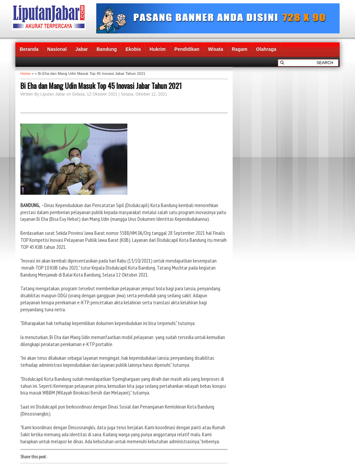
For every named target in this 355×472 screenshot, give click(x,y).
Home (25, 73)
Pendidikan (187, 49)
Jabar (81, 49)
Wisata (215, 49)
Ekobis (133, 49)
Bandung (107, 49)
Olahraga (266, 49)
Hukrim (157, 49)
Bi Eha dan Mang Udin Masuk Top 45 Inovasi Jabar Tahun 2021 (101, 85)
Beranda (29, 49)
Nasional (57, 49)
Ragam (239, 49)
